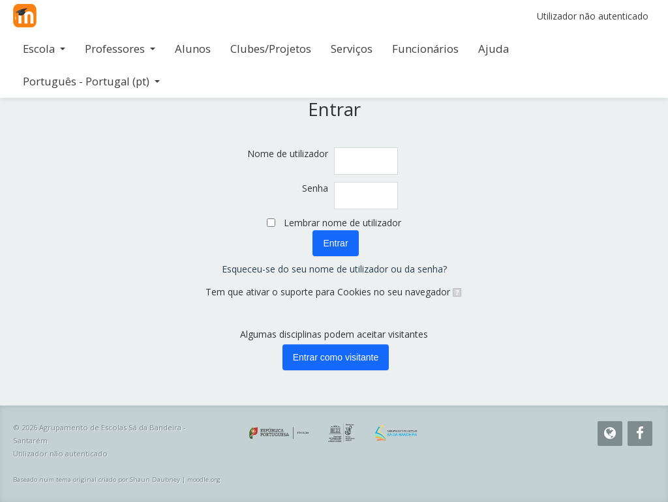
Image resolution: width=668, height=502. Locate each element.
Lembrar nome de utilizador (342, 222)
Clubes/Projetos (270, 48)
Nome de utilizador (287, 153)
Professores (120, 48)
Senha (315, 188)
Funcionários (425, 48)
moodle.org (203, 479)
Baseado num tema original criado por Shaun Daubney (96, 479)
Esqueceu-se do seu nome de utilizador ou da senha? (334, 269)
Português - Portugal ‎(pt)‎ (91, 81)
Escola (44, 48)
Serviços (351, 48)
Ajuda (493, 48)
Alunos (193, 48)
